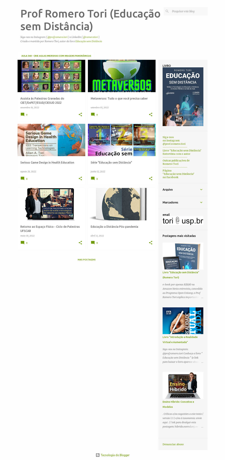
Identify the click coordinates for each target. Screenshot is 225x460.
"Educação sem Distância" (178, 173)
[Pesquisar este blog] (189, 11)
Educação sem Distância (88, 41)
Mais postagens (87, 259)
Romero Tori (170, 163)
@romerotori (90, 37)
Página (167, 170)
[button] (80, 114)
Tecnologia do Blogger (113, 455)
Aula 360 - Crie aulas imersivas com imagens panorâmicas (56, 56)
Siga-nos (168, 137)
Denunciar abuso (173, 444)
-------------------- (175, 147)
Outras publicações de (176, 160)
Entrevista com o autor (176, 153)
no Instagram (171, 140)
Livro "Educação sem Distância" (182, 150)
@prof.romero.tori (57, 37)
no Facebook (170, 177)
